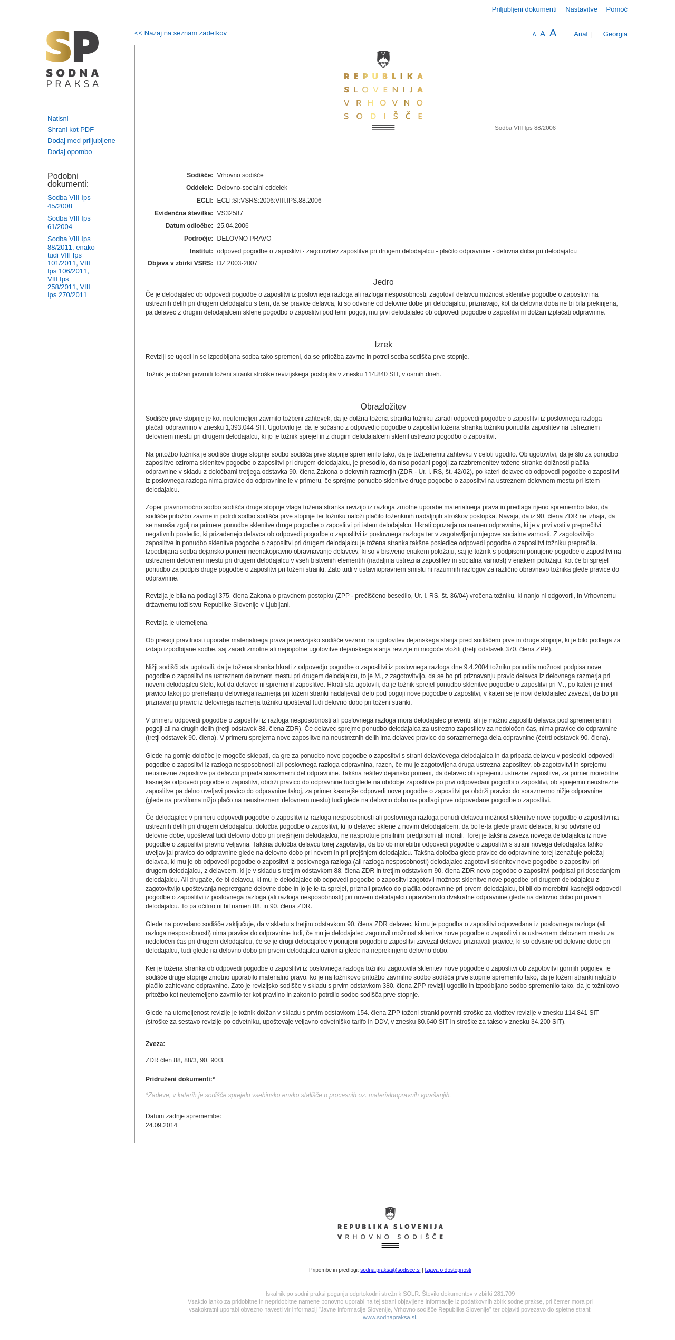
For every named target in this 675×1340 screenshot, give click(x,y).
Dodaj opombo (69, 152)
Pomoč (617, 9)
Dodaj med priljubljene (81, 141)
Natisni (58, 118)
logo (72, 59)
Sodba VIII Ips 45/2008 (69, 202)
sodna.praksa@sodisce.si (390, 1270)
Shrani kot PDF (70, 130)
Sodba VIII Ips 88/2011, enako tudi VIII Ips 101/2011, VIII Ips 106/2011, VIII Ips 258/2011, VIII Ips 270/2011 (71, 267)
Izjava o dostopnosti (448, 1270)
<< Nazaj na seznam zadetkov (180, 33)
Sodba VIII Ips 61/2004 (69, 222)
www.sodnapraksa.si (389, 1317)
